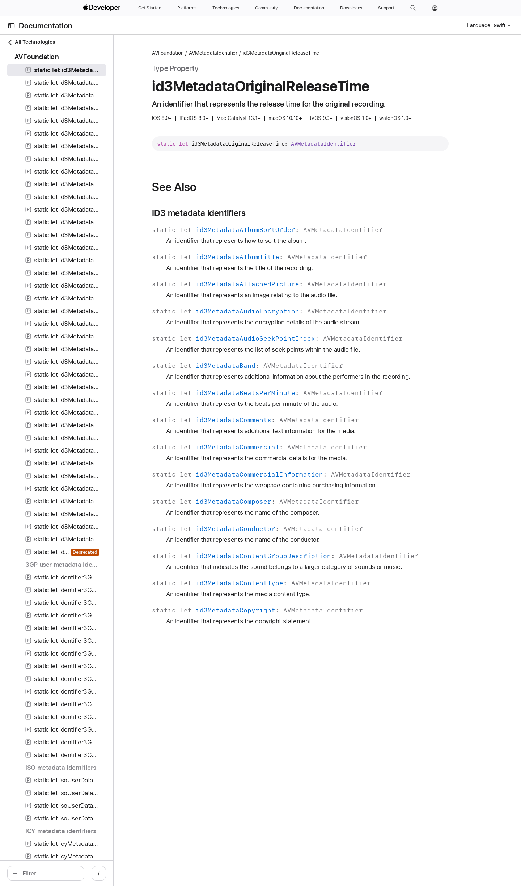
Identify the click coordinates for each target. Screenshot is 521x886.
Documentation (45, 25)
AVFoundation (206, 53)
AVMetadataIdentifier (251, 53)
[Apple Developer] (102, 8)
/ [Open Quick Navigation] (142, 873)
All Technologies (31, 42)
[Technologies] (225, 8)
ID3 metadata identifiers (237, 213)
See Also (212, 187)
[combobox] (71, 873)
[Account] (435, 8)
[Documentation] (309, 8)
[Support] (386, 8)
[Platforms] (186, 8)
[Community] (266, 8)
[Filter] (71, 873)
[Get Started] (149, 8)
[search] (67, 873)
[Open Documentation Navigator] (11, 25)
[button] (413, 8)
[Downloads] (351, 8)
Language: (479, 25)
